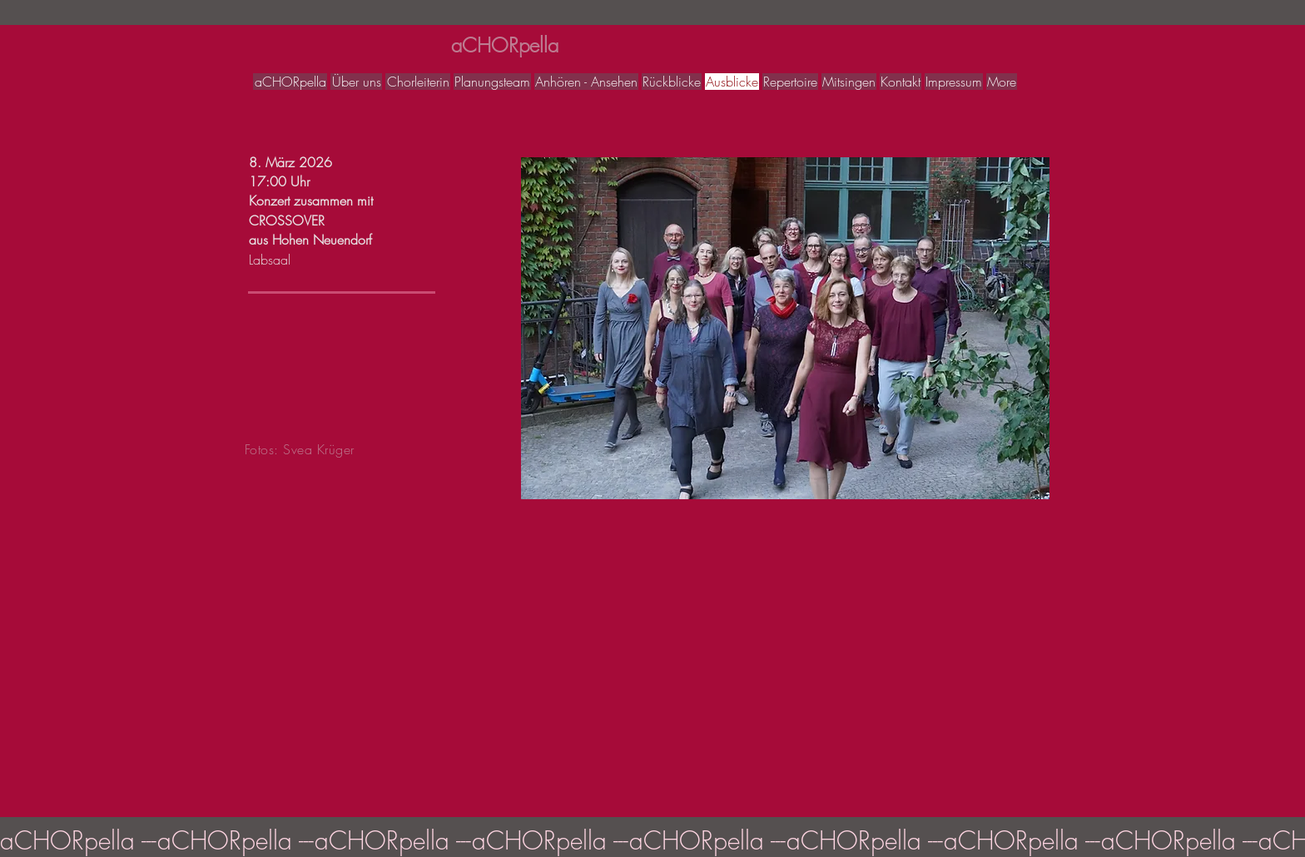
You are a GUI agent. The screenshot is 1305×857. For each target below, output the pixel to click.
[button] (785, 328)
